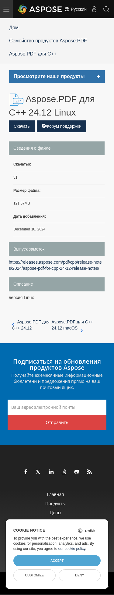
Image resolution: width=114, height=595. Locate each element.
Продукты (55, 503)
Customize (34, 575)
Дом (14, 27)
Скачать (22, 126)
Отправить (57, 422)
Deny (79, 575)
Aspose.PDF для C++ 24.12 (31, 324)
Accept (57, 560)
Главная (55, 494)
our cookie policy (71, 549)
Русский (75, 9)
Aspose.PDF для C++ (33, 53)
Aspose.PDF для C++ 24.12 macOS (72, 325)
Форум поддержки (61, 126)
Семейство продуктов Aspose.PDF (48, 40)
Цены (55, 512)
